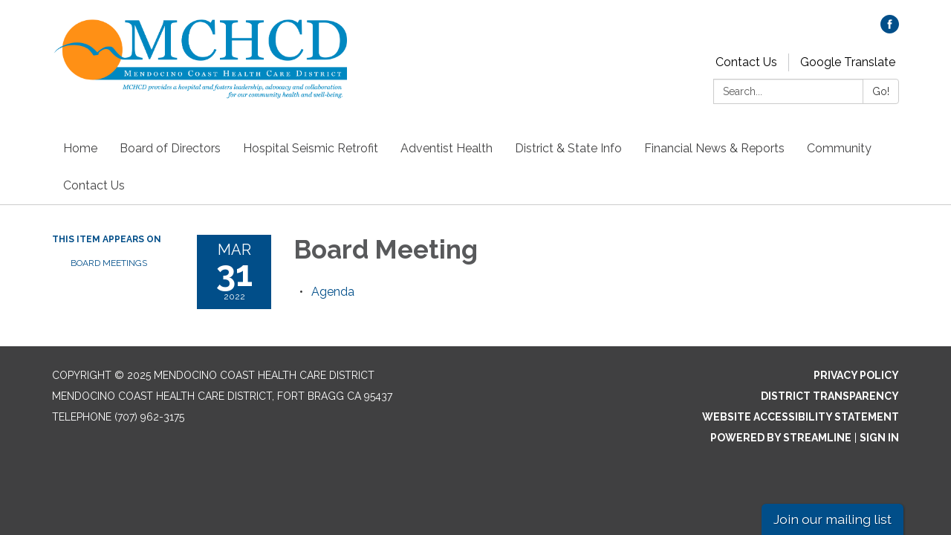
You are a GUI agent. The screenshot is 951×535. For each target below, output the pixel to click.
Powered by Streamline (780, 438)
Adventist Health (446, 148)
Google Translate (847, 62)
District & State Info (568, 148)
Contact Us (746, 62)
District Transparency (830, 396)
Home (80, 148)
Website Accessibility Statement (800, 417)
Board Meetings (109, 263)
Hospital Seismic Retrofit (310, 148)
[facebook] (889, 29)
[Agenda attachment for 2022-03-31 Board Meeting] (332, 292)
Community (839, 148)
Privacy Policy (856, 375)
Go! (880, 91)
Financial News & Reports (714, 148)
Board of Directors (170, 148)
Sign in (879, 438)
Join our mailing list (832, 519)
